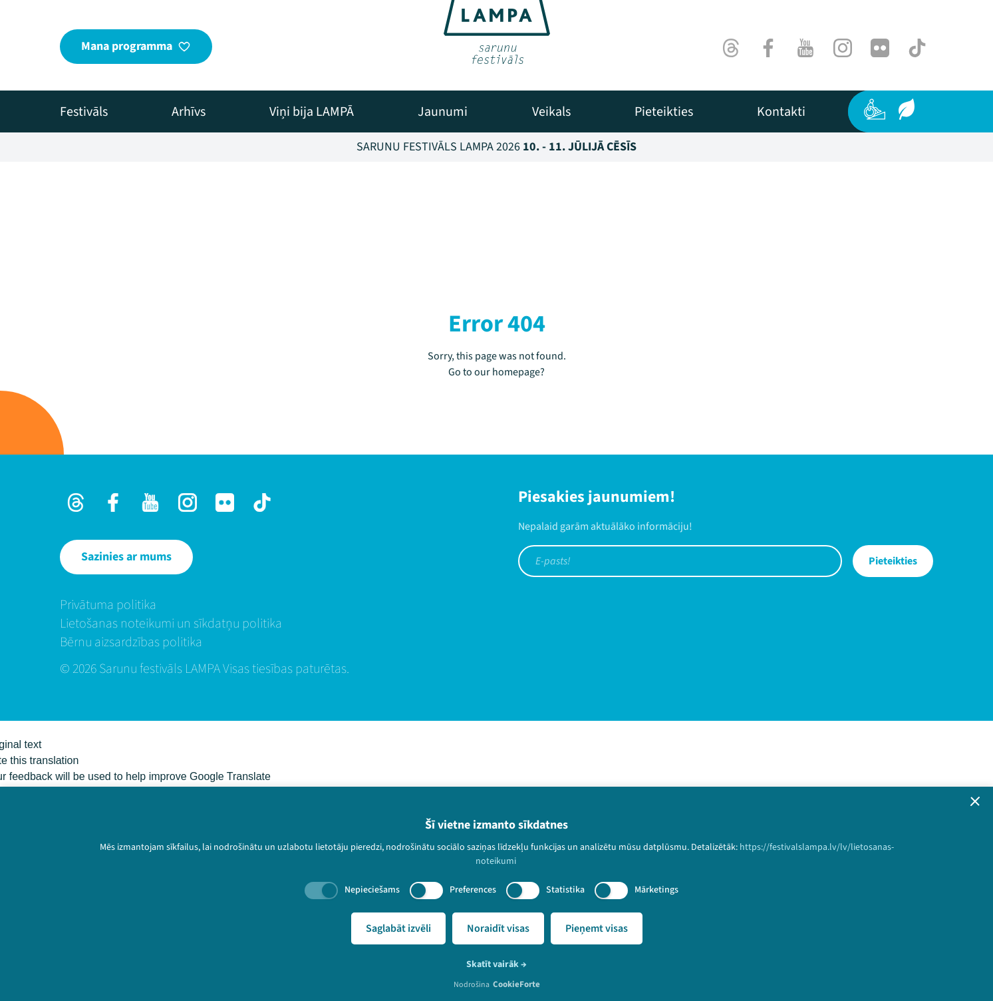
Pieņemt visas (596, 928)
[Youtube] (805, 48)
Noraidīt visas (498, 928)
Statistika (565, 890)
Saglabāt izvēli (398, 928)
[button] (975, 801)
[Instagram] (843, 48)
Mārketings (656, 890)
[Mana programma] (136, 46)
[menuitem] (84, 112)
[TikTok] (917, 48)
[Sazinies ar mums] (126, 557)
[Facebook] (768, 48)
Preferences (473, 890)
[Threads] (731, 48)
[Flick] (880, 48)
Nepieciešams (372, 890)
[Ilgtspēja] (906, 109)
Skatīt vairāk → (496, 964)
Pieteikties (893, 561)
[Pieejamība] (874, 109)
